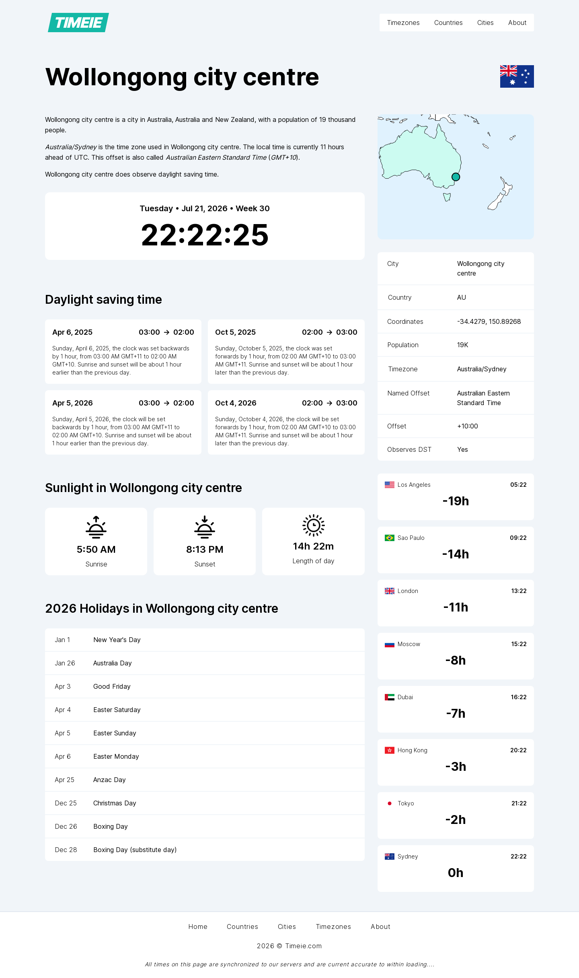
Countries (448, 23)
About (517, 23)
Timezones (403, 23)
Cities (485, 23)
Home (197, 926)
